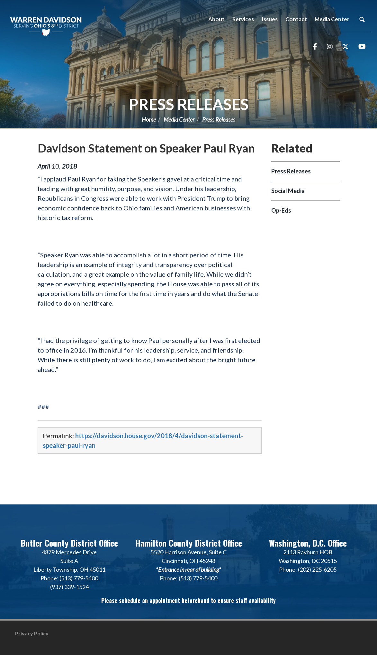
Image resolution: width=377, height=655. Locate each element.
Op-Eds (281, 210)
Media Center (179, 119)
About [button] (216, 19)
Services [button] (243, 19)
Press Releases (189, 104)
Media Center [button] (332, 19)
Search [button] (362, 19)
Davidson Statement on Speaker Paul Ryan (146, 148)
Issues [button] (270, 19)
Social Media (288, 190)
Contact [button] (296, 19)
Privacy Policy (32, 633)
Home (149, 119)
